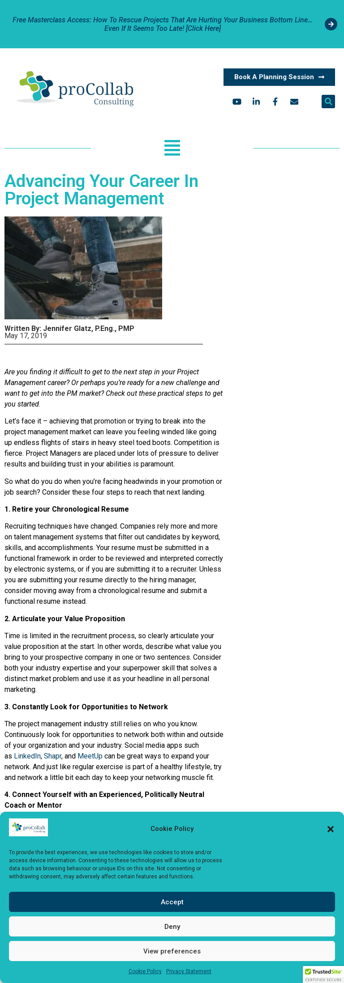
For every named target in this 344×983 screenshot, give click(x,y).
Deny (172, 927)
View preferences (172, 951)
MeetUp (90, 756)
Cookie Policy (145, 971)
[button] (330, 829)
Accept (172, 902)
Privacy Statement (188, 971)
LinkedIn (27, 756)
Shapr (52, 756)
